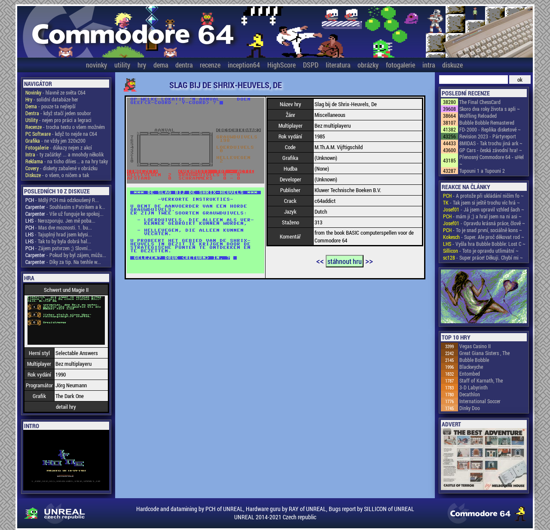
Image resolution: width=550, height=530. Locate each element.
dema (160, 64)
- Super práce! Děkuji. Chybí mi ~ (483, 257)
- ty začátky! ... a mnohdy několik (64, 154)
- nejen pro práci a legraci (58, 119)
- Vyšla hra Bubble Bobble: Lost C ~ (484, 243)
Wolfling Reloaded (478, 115)
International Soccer (480, 401)
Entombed (469, 373)
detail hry (66, 407)
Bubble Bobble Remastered (486, 122)
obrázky (368, 64)
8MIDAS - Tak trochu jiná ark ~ (490, 143)
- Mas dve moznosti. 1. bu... (58, 227)
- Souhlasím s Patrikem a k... (65, 206)
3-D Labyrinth (473, 387)
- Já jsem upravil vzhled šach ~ (483, 209)
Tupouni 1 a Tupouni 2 (482, 170)
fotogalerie (400, 64)
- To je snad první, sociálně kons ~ (482, 230)
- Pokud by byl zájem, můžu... (65, 254)
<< (320, 260)
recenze (210, 64)
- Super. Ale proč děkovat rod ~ (483, 236)
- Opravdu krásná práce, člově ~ (484, 223)
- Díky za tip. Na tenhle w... (63, 261)
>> (369, 260)
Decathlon (469, 394)
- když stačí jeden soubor (58, 113)
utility (122, 64)
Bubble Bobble (474, 359)
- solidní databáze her (51, 99)
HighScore (281, 64)
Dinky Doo (469, 407)
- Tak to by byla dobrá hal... (58, 241)
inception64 (244, 64)
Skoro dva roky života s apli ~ (489, 108)
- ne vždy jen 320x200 (55, 140)
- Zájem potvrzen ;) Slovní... (58, 248)
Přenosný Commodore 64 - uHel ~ (491, 160)
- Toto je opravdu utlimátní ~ (481, 250)
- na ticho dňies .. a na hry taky (66, 161)
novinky (96, 64)
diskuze (452, 64)
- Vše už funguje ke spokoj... (64, 213)
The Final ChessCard (480, 101)
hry (142, 64)
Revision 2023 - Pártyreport (487, 136)
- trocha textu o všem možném (65, 126)
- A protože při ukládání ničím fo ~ (483, 195)
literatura (338, 64)
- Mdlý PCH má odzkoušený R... (62, 199)
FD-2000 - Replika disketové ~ (490, 129)
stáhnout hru (344, 261)
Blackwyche (471, 366)
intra (428, 64)
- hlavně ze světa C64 (55, 92)
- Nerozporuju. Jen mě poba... (60, 220)
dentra (183, 64)
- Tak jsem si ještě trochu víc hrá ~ (481, 202)
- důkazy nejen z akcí (58, 147)
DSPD (310, 64)
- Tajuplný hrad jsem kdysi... (58, 234)
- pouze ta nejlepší (50, 106)
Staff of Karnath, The (481, 380)
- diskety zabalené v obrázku (61, 168)
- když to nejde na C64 (61, 133)
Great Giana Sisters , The (484, 352)
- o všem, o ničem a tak (57, 175)
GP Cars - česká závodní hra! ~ (490, 150)
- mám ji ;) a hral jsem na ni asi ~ (482, 216)
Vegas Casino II (475, 346)
